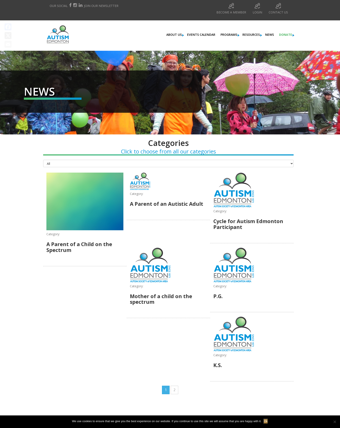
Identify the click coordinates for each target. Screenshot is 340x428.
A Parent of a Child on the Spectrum (79, 246)
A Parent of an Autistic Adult (167, 203)
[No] (334, 422)
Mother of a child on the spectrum (161, 298)
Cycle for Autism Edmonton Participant (249, 223)
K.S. (217, 364)
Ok (266, 421)
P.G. (218, 295)
